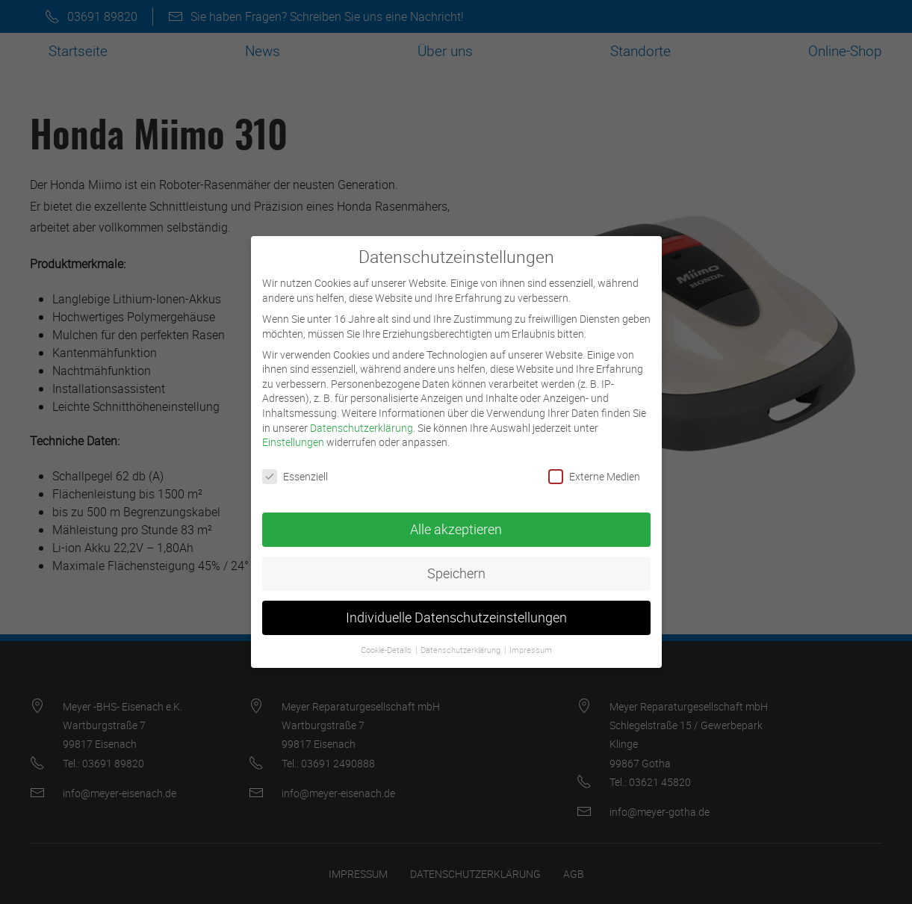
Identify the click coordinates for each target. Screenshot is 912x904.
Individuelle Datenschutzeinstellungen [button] (456, 607)
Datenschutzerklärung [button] (462, 639)
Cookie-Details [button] (387, 639)
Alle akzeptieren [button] (456, 518)
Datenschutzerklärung (361, 416)
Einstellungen (293, 431)
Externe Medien (594, 466)
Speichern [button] (456, 563)
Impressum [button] (530, 639)
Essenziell (295, 466)
